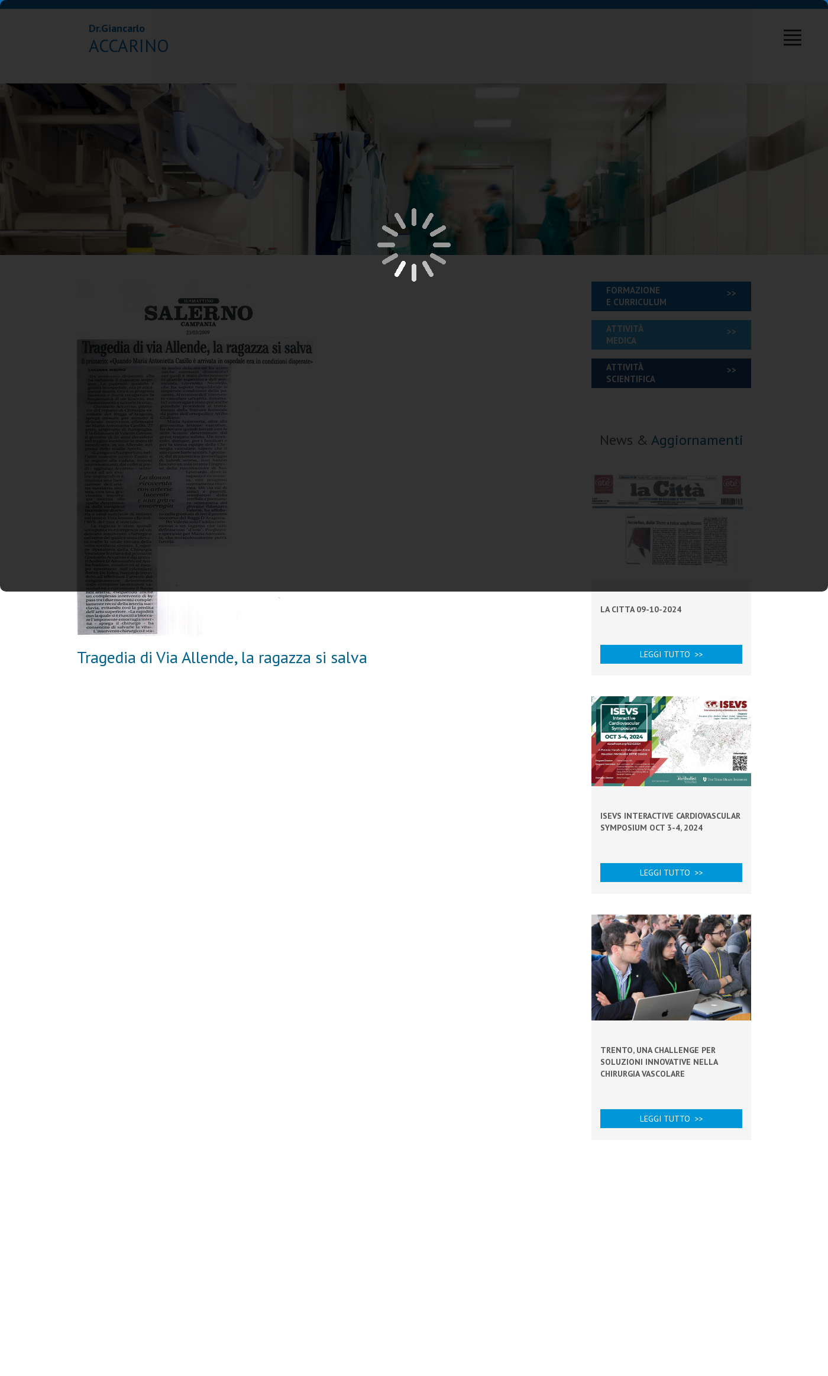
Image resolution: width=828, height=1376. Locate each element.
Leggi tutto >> (671, 654)
